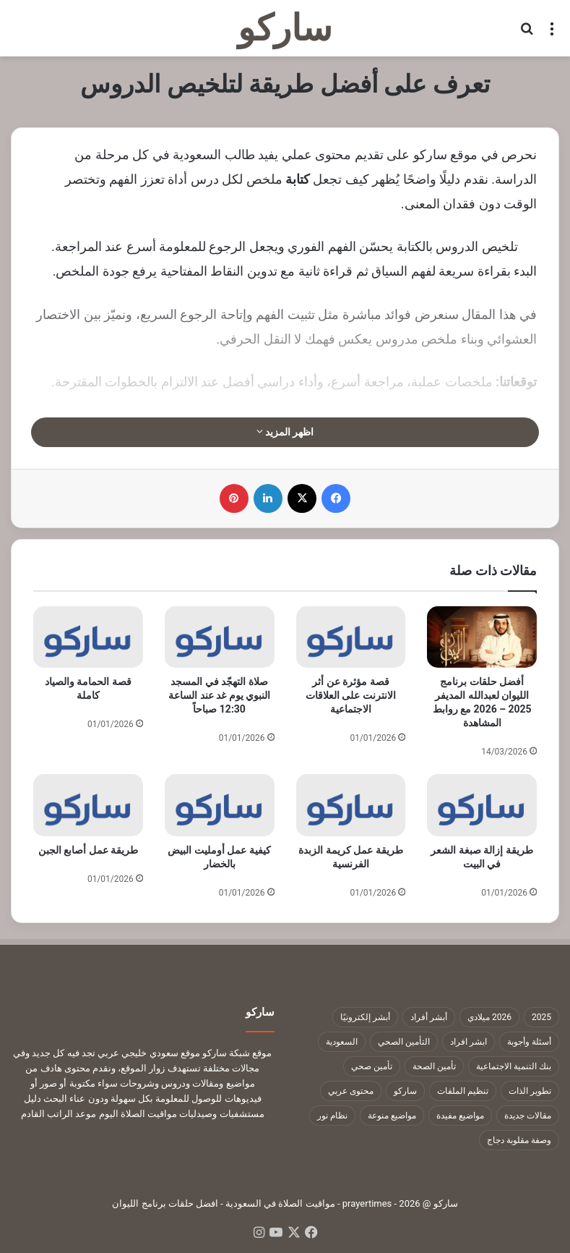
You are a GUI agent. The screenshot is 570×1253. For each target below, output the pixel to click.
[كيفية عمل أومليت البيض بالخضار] (220, 805)
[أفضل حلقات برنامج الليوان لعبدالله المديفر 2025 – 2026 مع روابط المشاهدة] (482, 637)
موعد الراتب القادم (58, 1113)
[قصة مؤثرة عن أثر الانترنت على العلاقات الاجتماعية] (351, 637)
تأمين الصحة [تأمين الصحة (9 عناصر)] (434, 1066)
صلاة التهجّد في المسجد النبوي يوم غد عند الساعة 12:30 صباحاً (219, 695)
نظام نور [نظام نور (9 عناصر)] (332, 1115)
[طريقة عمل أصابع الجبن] (88, 805)
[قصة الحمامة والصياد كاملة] (88, 637)
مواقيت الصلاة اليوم (138, 1113)
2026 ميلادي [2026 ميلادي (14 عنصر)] (489, 1017)
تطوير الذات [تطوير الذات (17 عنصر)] (530, 1091)
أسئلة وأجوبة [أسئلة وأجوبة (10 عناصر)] (529, 1042)
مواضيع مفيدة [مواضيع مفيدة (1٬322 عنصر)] (460, 1115)
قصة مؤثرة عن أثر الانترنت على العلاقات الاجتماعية (351, 695)
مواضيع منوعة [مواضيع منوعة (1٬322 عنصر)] (392, 1115)
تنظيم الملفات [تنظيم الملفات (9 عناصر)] (462, 1091)
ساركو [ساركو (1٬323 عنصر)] (405, 1091)
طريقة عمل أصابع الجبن (88, 850)
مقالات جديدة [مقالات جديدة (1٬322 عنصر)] (527, 1115)
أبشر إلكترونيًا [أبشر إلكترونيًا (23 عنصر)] (365, 1017)
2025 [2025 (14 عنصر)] (541, 1017)
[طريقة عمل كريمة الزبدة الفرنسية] (351, 805)
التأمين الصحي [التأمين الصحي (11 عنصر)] (404, 1042)
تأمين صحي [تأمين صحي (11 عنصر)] (371, 1066)
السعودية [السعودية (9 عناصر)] (342, 1042)
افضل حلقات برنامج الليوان (165, 1203)
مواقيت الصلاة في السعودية (280, 1203)
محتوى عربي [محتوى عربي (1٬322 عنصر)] (350, 1091)
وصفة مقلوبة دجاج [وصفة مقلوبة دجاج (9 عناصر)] (519, 1140)
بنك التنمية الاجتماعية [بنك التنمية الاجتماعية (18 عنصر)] (513, 1066)
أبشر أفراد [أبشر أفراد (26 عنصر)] (428, 1017)
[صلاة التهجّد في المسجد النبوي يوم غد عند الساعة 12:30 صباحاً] (220, 637)
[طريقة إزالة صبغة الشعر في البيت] (482, 805)
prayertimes (367, 1203)
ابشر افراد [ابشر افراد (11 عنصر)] (468, 1042)
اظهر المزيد (285, 432)
